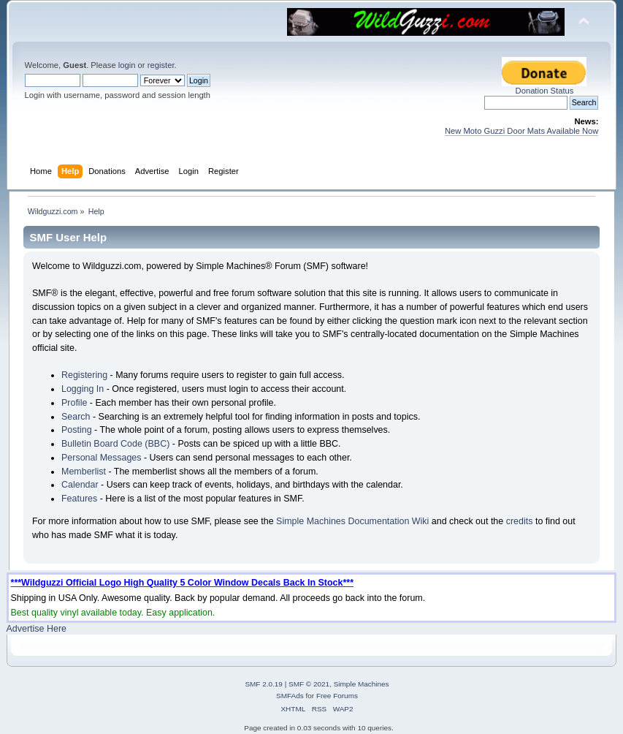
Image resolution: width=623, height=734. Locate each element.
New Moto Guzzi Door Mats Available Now (522, 130)
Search (76, 417)
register (161, 65)
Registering (84, 375)
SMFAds (290, 696)
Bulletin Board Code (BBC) (115, 444)
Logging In (82, 389)
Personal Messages (101, 458)
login (127, 65)
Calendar (80, 485)
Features (79, 498)
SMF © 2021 (308, 684)
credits (519, 521)
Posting (76, 430)
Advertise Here (36, 629)
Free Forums (337, 696)
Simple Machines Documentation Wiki (352, 521)
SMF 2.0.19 (264, 684)
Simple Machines (361, 684)
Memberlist (83, 471)
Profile (74, 403)
